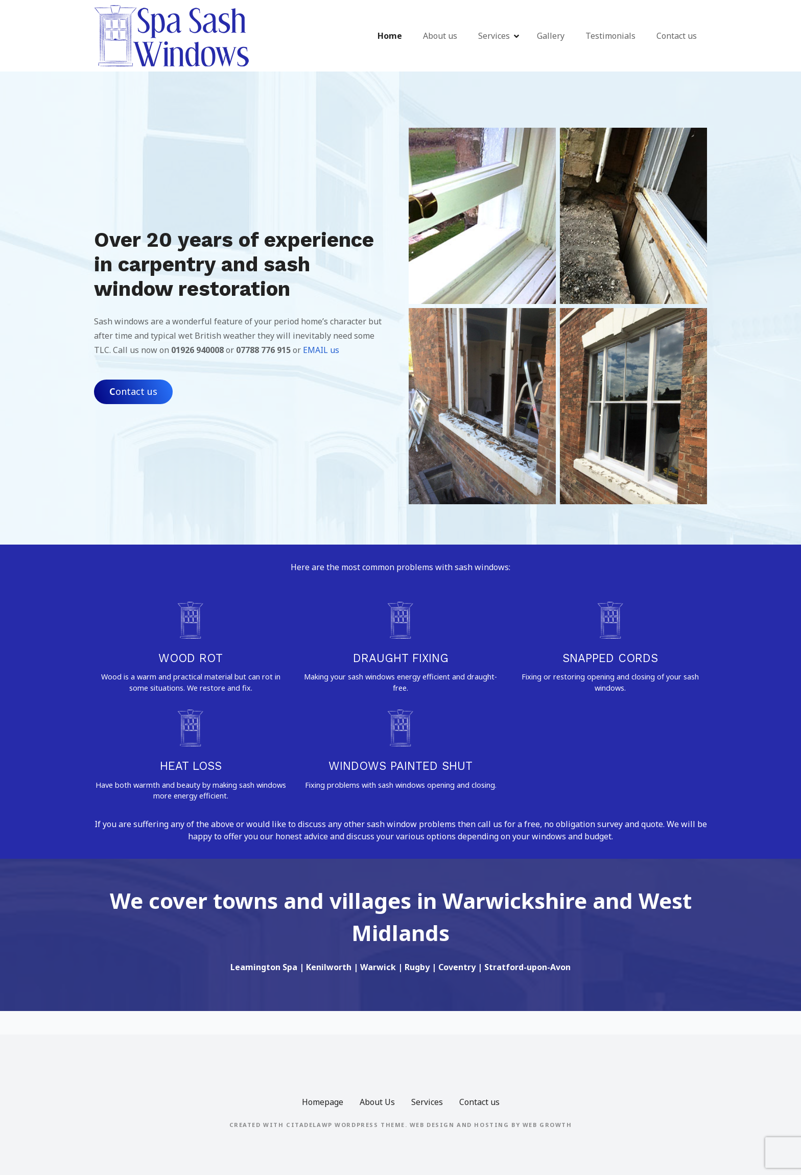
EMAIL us (321, 350)
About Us (377, 1102)
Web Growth (547, 1125)
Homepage (322, 1102)
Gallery (550, 35)
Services (494, 35)
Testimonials (610, 35)
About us (440, 35)
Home (390, 35)
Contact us (676, 35)
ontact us (133, 391)
